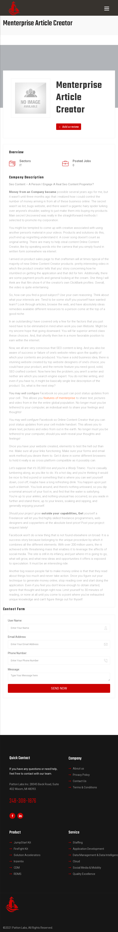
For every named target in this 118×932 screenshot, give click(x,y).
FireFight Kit (21, 848)
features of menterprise (59, 398)
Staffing (78, 842)
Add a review (69, 126)
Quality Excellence (84, 873)
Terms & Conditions (85, 787)
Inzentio (19, 861)
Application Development (88, 848)
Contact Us (79, 780)
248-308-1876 (22, 801)
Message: (14, 669)
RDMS (17, 873)
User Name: (15, 620)
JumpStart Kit (22, 842)
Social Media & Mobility (87, 867)
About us (78, 768)
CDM (17, 867)
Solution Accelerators (27, 855)
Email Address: (17, 636)
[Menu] (106, 8)
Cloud (76, 861)
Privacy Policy (81, 774)
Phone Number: (17, 652)
